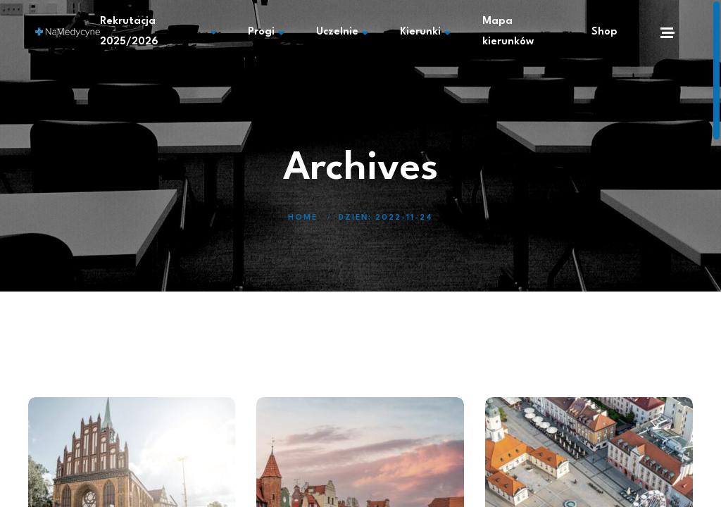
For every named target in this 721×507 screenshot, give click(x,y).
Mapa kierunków (508, 31)
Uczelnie (342, 32)
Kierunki (425, 32)
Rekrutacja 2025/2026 (158, 31)
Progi (266, 32)
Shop (604, 32)
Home (303, 218)
